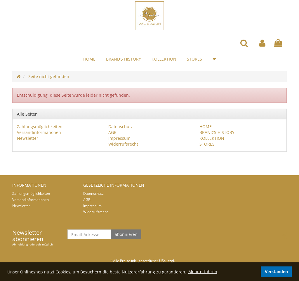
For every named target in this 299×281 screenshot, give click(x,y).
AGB (112, 132)
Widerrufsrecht (123, 144)
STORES (194, 59)
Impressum (119, 138)
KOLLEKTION (164, 59)
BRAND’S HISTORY (123, 59)
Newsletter (27, 138)
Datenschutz (120, 126)
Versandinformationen (39, 132)
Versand (182, 260)
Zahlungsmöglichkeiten (39, 126)
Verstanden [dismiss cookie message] (276, 271)
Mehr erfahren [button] (202, 271)
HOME (89, 59)
